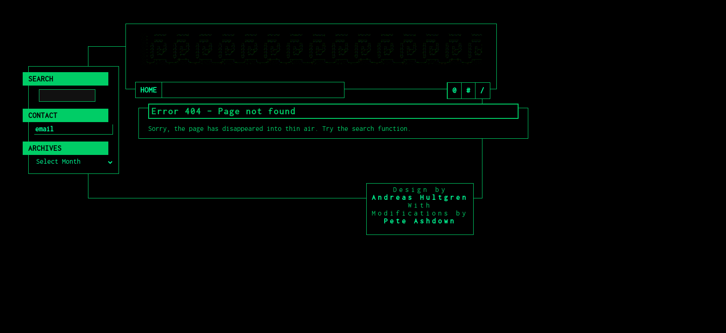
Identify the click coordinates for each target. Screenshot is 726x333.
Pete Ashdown (420, 221)
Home (148, 90)
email (44, 129)
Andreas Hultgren (420, 197)
